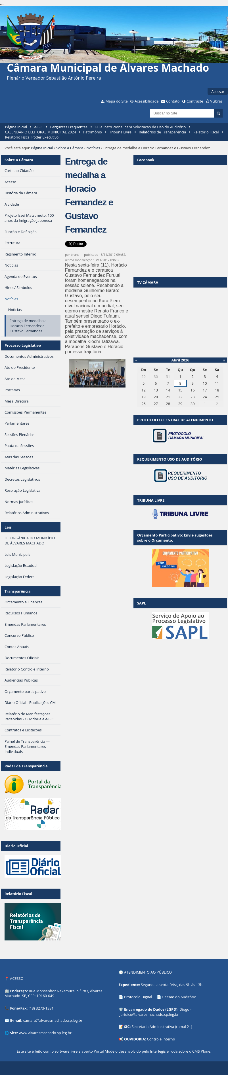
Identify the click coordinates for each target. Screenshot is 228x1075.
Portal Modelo (106, 1051)
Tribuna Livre (120, 132)
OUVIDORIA (134, 1039)
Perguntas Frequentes (68, 126)
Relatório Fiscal (206, 132)
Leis (8, 527)
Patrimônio (92, 132)
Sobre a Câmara (69, 147)
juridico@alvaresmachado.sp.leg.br (149, 1014)
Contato (173, 101)
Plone (205, 1051)
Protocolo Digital (138, 996)
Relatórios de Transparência (162, 132)
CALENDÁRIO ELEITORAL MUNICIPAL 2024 (40, 132)
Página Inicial (16, 126)
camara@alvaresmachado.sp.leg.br (52, 1020)
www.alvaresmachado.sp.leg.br (45, 1032)
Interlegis (158, 1051)
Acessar (217, 91)
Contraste (195, 101)
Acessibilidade (146, 101)
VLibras (216, 101)
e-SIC (38, 126)
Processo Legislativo (23, 345)
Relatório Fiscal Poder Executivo (32, 137)
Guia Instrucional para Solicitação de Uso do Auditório (140, 126)
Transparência (18, 591)
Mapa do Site (117, 101)
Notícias (93, 147)
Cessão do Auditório (179, 996)
